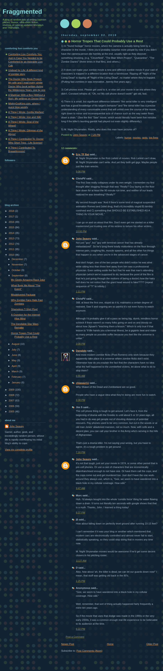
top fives (153, 137)
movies (137, 137)
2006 (12, 406)
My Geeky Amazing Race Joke (28, 279)
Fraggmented (22, 11)
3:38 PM (80, 400)
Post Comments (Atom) (89, 650)
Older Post (152, 644)
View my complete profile (19, 449)
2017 (12, 216)
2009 (12, 389)
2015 (12, 227)
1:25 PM (80, 581)
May (14, 360)
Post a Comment (75, 636)
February (17, 376)
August (16, 344)
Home (110, 644)
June (15, 355)
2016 (12, 222)
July (14, 349)
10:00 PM (81, 231)
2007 (12, 400)
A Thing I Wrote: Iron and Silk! (24, 117)
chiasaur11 (82, 383)
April (14, 366)
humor (127, 137)
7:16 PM (80, 452)
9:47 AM (80, 488)
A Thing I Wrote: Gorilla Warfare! (26, 112)
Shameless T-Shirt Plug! (24, 309)
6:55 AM (80, 376)
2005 (12, 411)
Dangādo (81, 350)
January (16, 382)
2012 (12, 243)
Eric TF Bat (82, 154)
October (16, 270)
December (18, 259)
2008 (12, 395)
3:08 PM (80, 343)
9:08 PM (80, 171)
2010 (12, 254)
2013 (12, 238)
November (18, 264)
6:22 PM (80, 629)
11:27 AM (81, 560)
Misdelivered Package (23, 294)
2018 (12, 211)
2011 (12, 249)
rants (145, 137)
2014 (12, 233)
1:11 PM (80, 291)
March (15, 371)
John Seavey (83, 238)
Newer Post (67, 644)
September (18, 275)
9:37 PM (80, 512)
